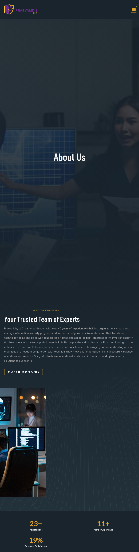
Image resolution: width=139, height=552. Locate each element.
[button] (134, 9)
